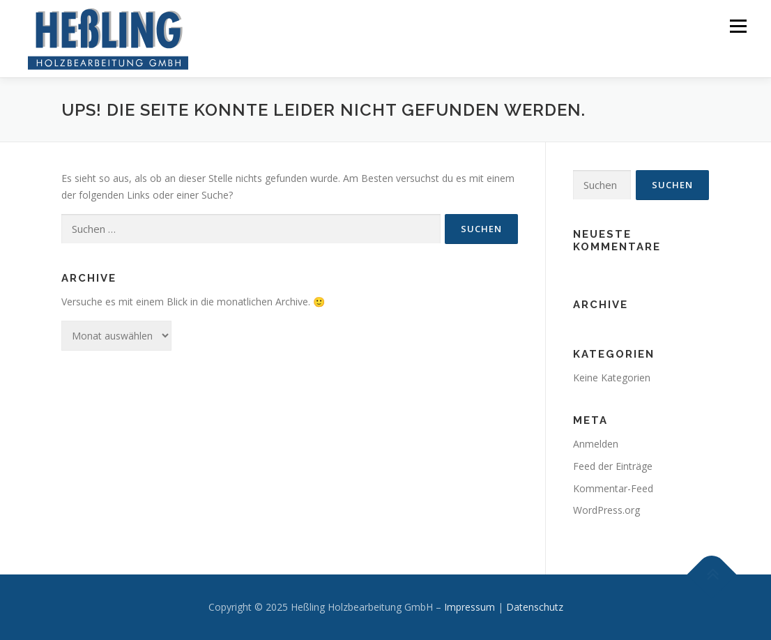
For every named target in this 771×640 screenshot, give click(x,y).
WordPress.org (606, 510)
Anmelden (595, 443)
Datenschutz (534, 607)
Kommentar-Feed (613, 488)
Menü (738, 26)
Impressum (469, 607)
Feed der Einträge (612, 466)
